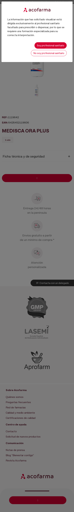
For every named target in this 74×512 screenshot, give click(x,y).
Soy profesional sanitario (50, 45)
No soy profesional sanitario (48, 53)
